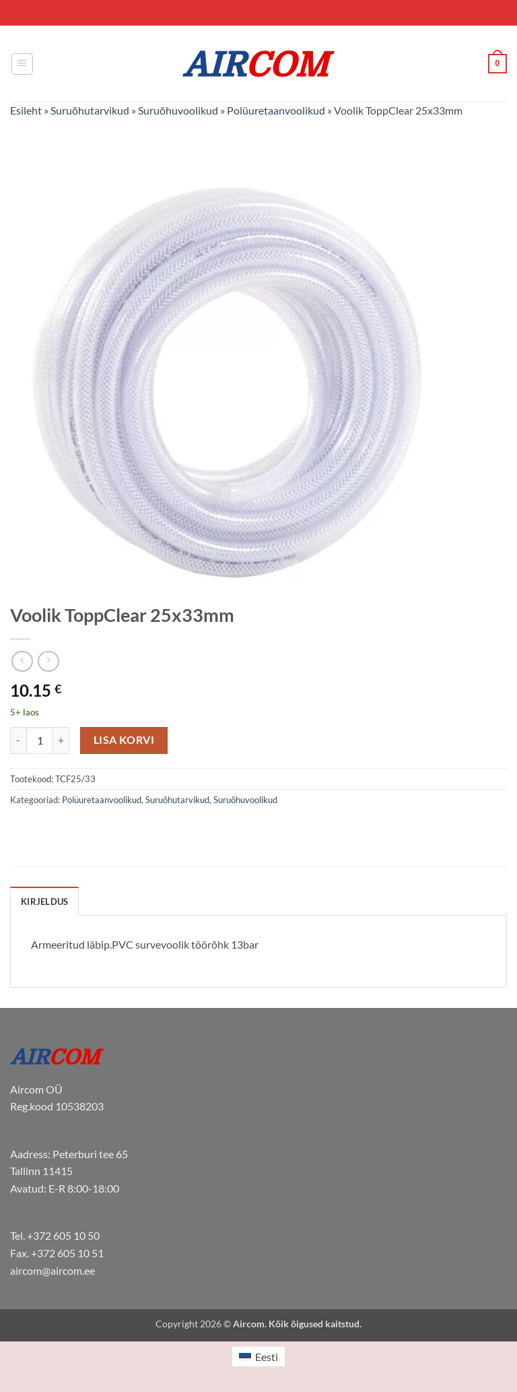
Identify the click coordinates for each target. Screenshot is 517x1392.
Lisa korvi (124, 740)
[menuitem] (258, 1356)
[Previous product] (48, 661)
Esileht (26, 110)
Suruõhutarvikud (89, 110)
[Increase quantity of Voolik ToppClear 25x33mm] (61, 740)
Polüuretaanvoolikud (276, 110)
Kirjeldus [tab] (44, 901)
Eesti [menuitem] (266, 1356)
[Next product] (21, 661)
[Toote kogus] (39, 740)
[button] (22, 64)
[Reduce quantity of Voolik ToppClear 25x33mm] (18, 740)
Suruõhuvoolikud (178, 110)
